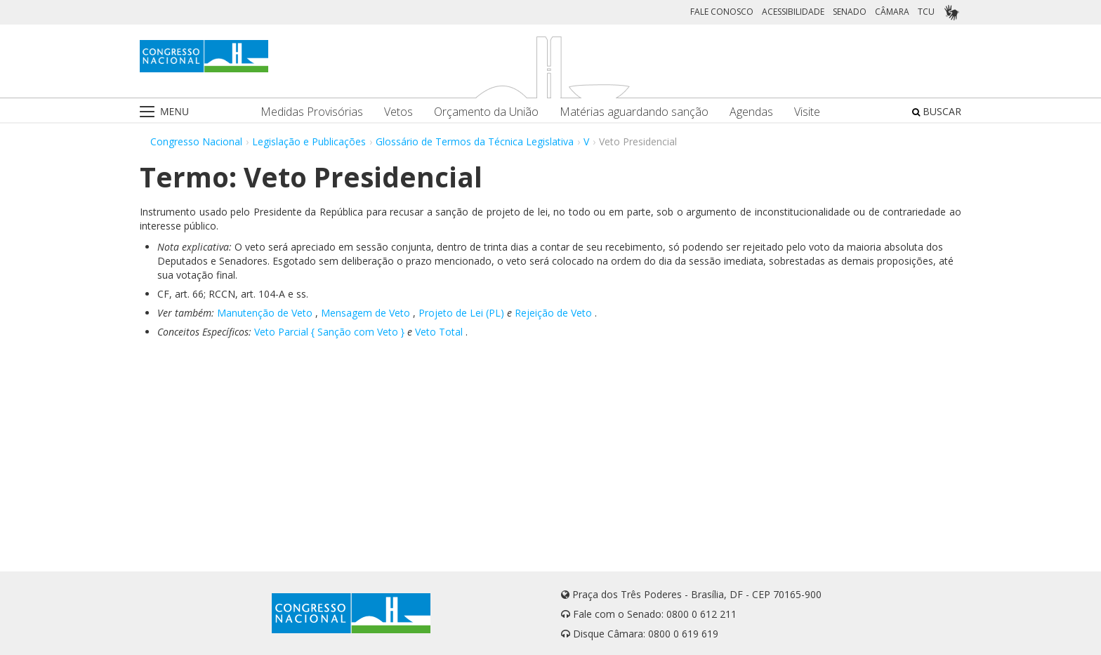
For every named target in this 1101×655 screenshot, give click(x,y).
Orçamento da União (486, 112)
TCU (926, 12)
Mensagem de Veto (365, 312)
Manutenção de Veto (264, 312)
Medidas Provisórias (312, 112)
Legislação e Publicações (309, 141)
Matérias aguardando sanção (634, 112)
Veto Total (439, 331)
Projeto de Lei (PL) (461, 312)
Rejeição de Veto (553, 312)
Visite (807, 112)
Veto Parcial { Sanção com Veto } (329, 331)
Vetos (398, 112)
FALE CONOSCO (721, 12)
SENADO (849, 12)
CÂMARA (892, 12)
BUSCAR (936, 111)
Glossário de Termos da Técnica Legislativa (475, 141)
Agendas (751, 112)
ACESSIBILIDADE (793, 12)
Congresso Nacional (196, 141)
